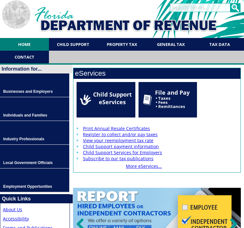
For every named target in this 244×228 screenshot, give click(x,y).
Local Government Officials (28, 163)
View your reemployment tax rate (118, 140)
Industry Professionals (23, 139)
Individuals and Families (25, 115)
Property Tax (122, 44)
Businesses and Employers (28, 91)
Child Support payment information (121, 146)
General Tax (171, 44)
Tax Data (219, 44)
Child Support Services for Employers (122, 152)
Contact (24, 57)
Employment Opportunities (27, 186)
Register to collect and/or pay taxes (120, 134)
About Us (12, 209)
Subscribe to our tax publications (118, 158)
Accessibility (16, 219)
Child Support (73, 44)
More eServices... (144, 166)
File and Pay (172, 99)
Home (24, 44)
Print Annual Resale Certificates (116, 128)
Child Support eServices (112, 98)
